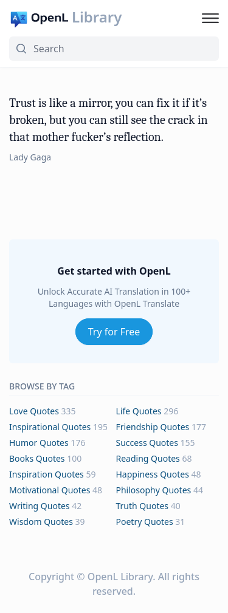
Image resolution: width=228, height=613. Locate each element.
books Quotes (37, 458)
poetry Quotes (144, 521)
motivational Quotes (49, 490)
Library (97, 17)
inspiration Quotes (46, 474)
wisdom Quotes (41, 521)
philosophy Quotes (154, 490)
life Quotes (139, 411)
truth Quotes (142, 506)
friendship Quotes (153, 427)
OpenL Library (120, 576)
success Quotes (147, 442)
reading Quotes (148, 458)
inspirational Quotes (50, 427)
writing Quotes (39, 506)
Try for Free (114, 331)
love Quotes (34, 411)
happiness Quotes (152, 474)
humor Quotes (39, 442)
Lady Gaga (30, 157)
